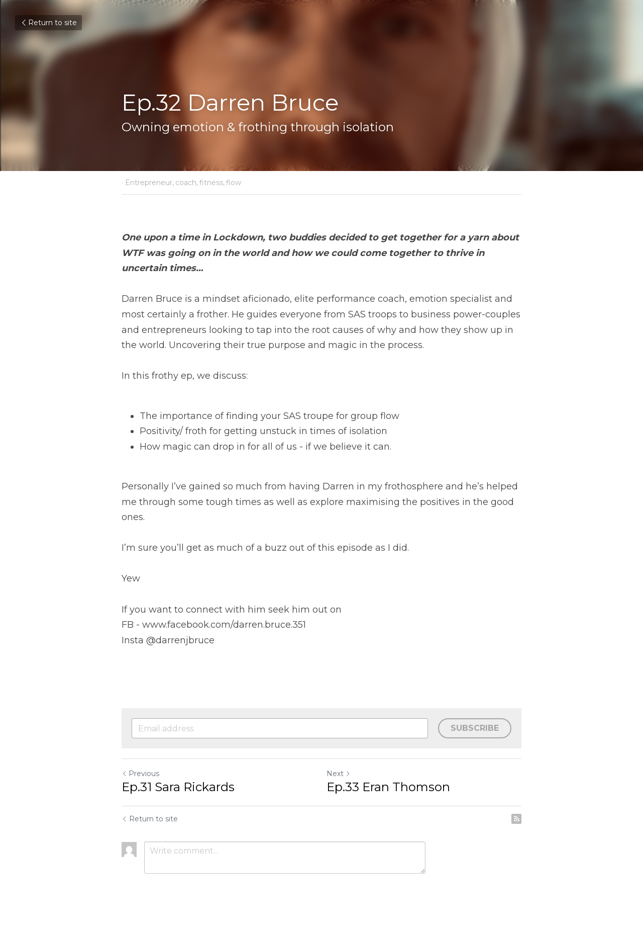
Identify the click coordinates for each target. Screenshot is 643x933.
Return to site (48, 22)
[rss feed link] (516, 819)
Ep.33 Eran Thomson (388, 787)
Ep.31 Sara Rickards (178, 787)
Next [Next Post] (339, 773)
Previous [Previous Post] (140, 773)
